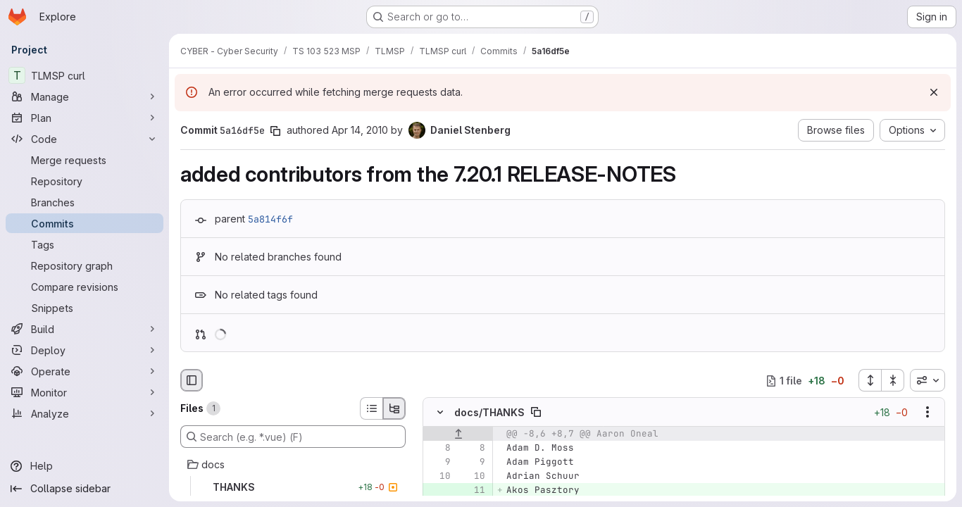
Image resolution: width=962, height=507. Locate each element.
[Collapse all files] (893, 380)
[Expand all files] (869, 380)
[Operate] (84, 371)
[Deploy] (84, 350)
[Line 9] (439, 463)
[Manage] (84, 96)
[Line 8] (439, 449)
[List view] (371, 408)
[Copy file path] (535, 412)
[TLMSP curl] (84, 75)
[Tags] (84, 244)
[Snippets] (84, 308)
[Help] (84, 466)
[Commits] (84, 223)
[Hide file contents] (440, 412)
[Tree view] (394, 408)
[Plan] (84, 117)
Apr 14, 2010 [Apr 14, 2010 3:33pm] (360, 130)
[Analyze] (84, 413)
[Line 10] (439, 477)
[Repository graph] (84, 265)
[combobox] (927, 380)
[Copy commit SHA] (275, 131)
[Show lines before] (458, 434)
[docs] (293, 464)
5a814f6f (270, 219)
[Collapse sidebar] (84, 489)
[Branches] (84, 202)
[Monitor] (84, 392)
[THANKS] (293, 487)
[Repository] (84, 181)
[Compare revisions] (84, 286)
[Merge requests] (84, 160)
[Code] (84, 139)
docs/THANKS (489, 412)
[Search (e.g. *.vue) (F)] (293, 436)
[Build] (84, 329)
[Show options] (927, 412)
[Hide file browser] (191, 380)
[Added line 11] (473, 491)
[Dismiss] (933, 92)
